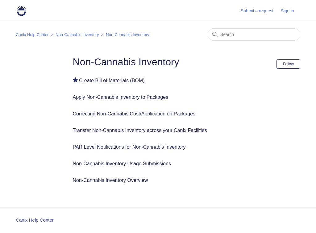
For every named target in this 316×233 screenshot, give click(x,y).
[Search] (254, 34)
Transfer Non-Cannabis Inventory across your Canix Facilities (140, 130)
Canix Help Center (32, 34)
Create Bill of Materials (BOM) (112, 80)
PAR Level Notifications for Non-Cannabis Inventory (129, 147)
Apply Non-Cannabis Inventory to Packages (120, 97)
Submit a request (257, 10)
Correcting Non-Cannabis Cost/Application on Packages (134, 113)
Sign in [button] (287, 10)
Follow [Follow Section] (288, 64)
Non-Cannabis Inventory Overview (110, 180)
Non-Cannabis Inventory (78, 34)
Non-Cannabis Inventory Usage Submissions (122, 163)
